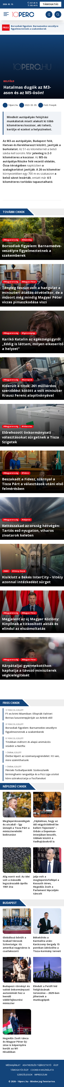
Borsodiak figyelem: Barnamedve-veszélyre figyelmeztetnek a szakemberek (34, 27)
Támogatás (50, 4)
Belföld (8, 81)
